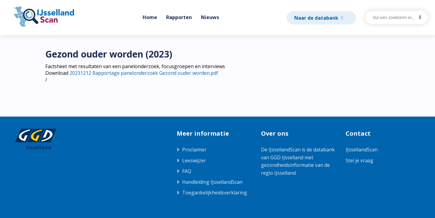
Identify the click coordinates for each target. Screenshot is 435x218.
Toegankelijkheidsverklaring (214, 192)
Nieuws (210, 17)
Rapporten (179, 17)
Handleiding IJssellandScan (212, 182)
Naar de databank (317, 18)
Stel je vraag (359, 160)
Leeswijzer (194, 160)
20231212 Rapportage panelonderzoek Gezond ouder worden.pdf (143, 73)
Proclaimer (194, 149)
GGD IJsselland (286, 157)
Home (150, 17)
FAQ (186, 171)
